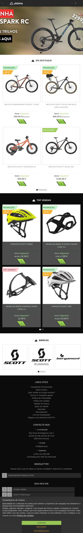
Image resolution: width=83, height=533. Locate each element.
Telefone (41, 450)
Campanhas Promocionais (41, 387)
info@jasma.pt (41, 446)
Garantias (41, 409)
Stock (17, 113)
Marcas (41, 340)
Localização (41, 429)
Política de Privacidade (41, 398)
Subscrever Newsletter (18, 475)
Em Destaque (41, 60)
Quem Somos (41, 390)
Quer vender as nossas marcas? (41, 393)
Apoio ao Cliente (41, 406)
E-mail (41, 443)
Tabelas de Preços (41, 404)
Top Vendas (41, 200)
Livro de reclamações (41, 415)
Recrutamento (41, 412)
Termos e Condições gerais (41, 395)
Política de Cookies (41, 401)
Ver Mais (22, 121)
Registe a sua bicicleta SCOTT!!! (41, 418)
